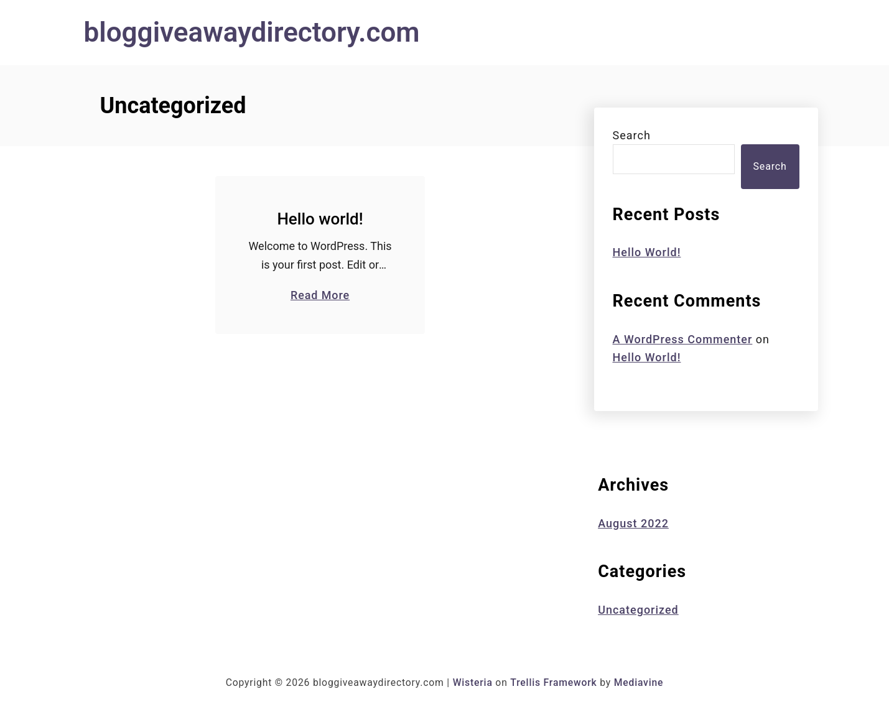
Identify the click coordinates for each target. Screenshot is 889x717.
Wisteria (473, 682)
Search (632, 135)
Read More (320, 294)
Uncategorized (638, 609)
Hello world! (320, 219)
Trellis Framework (553, 682)
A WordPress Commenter (683, 339)
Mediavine (639, 682)
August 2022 (633, 523)
